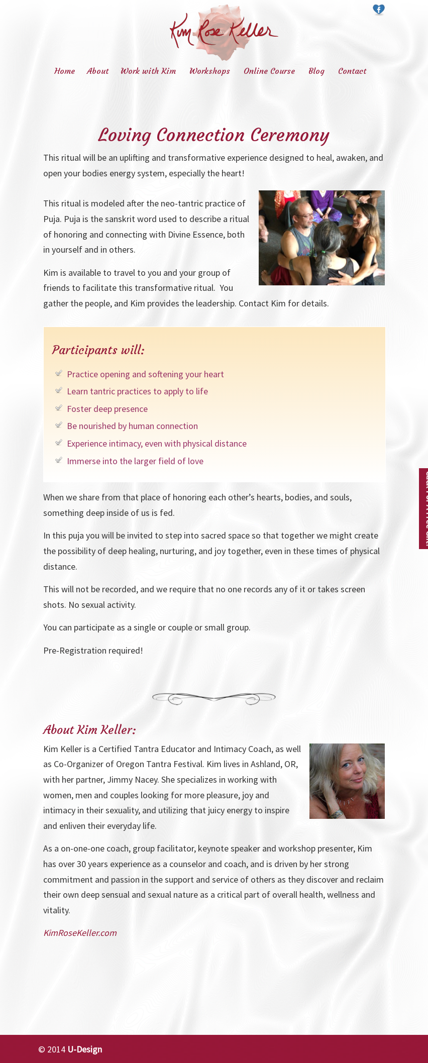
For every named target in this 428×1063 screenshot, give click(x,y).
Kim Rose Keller (224, 32)
